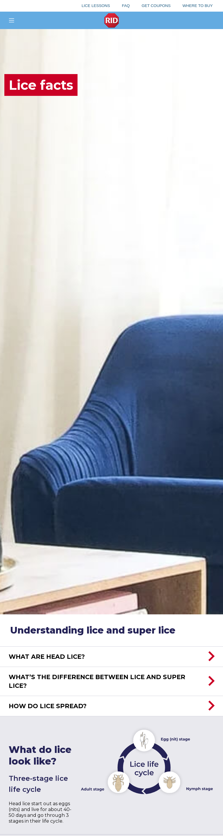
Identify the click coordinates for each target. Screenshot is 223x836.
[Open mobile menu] (11, 20)
